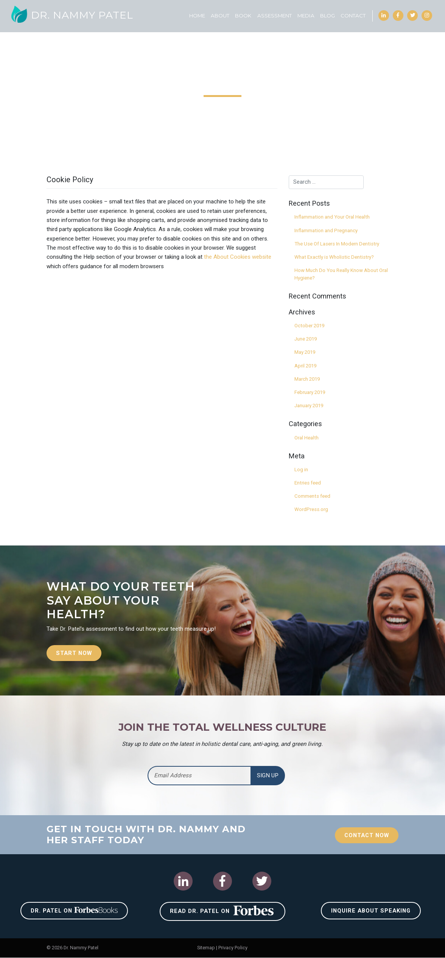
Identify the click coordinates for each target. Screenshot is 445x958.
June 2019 (305, 339)
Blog (327, 16)
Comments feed (312, 496)
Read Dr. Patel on (222, 911)
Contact (352, 16)
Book (243, 16)
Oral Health (306, 438)
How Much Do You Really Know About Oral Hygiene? (341, 274)
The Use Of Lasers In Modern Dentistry (336, 244)
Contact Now (365, 835)
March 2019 (307, 379)
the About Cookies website (237, 256)
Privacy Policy (232, 948)
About (219, 16)
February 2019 (309, 392)
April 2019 (305, 366)
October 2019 (309, 325)
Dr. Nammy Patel (72, 15)
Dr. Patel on (74, 910)
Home (197, 16)
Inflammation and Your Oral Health (332, 217)
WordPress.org (311, 509)
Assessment (274, 16)
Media (305, 16)
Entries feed (307, 483)
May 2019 (304, 352)
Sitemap (206, 948)
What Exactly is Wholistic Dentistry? (334, 257)
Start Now (74, 653)
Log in (301, 469)
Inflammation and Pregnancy (326, 230)
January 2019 (308, 405)
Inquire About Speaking (371, 911)
